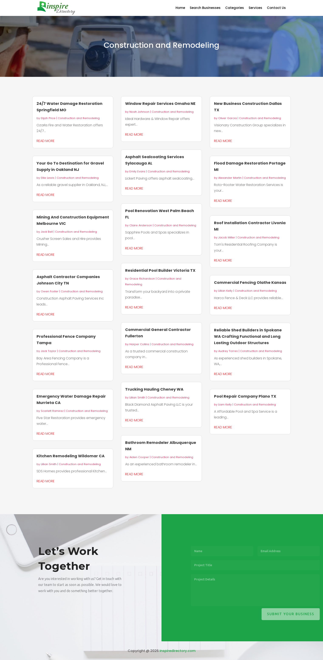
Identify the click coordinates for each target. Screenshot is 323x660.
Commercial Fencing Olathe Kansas (250, 282)
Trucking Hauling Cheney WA (154, 389)
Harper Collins (139, 344)
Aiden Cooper (139, 457)
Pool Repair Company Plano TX (245, 396)
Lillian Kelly (225, 291)
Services (255, 8)
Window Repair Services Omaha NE (160, 103)
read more (46, 140)
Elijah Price (48, 118)
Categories (234, 8)
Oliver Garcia (227, 118)
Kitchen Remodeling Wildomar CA (71, 456)
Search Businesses (205, 8)
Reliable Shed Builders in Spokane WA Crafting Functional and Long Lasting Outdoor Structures (248, 336)
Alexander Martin (230, 178)
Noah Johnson (139, 112)
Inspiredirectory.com (178, 650)
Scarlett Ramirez (52, 411)
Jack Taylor (48, 351)
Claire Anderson (140, 225)
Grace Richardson (142, 279)
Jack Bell (47, 232)
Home (180, 8)
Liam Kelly (225, 404)
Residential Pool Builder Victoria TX (160, 270)
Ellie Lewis (47, 178)
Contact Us (276, 8)
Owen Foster (49, 291)
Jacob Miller (226, 237)
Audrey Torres (228, 351)
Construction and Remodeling (79, 118)
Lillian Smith (49, 464)
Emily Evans (137, 171)
